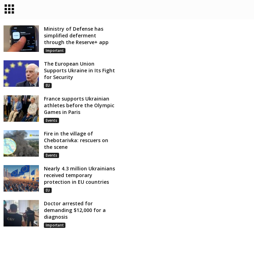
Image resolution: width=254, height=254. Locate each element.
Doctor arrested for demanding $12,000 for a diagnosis (75, 211)
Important (55, 51)
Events (51, 121)
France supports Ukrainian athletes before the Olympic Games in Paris (79, 106)
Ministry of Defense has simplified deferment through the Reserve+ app (76, 36)
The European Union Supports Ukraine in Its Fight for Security (79, 71)
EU (48, 86)
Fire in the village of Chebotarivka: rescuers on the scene (76, 141)
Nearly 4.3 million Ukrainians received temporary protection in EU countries (79, 176)
